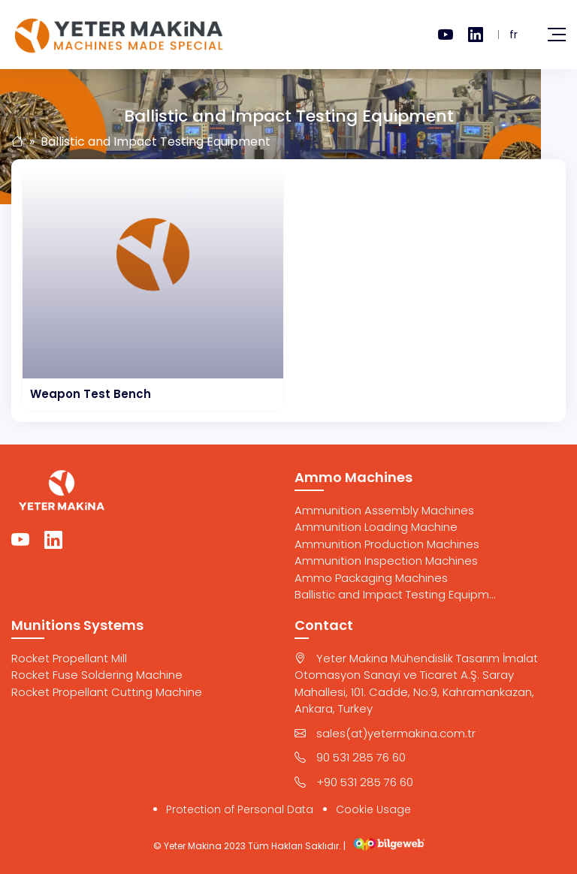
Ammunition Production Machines (387, 544)
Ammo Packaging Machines (371, 578)
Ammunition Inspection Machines (386, 560)
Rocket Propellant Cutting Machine (106, 692)
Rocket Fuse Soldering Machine (97, 675)
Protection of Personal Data (239, 809)
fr (513, 34)
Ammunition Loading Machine (376, 527)
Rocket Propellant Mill (69, 658)
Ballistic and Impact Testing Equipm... (395, 594)
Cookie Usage (373, 809)
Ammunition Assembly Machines (384, 510)
